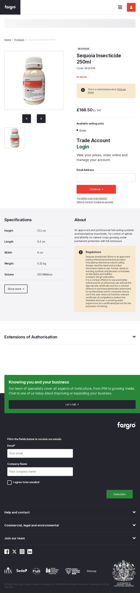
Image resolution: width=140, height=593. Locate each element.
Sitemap (91, 571)
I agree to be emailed (26, 482)
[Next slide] (41, 118)
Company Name (17, 463)
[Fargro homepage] (10, 7)
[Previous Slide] (26, 118)
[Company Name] (40, 471)
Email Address (85, 169)
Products (19, 39)
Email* (11, 445)
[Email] (40, 453)
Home (7, 39)
